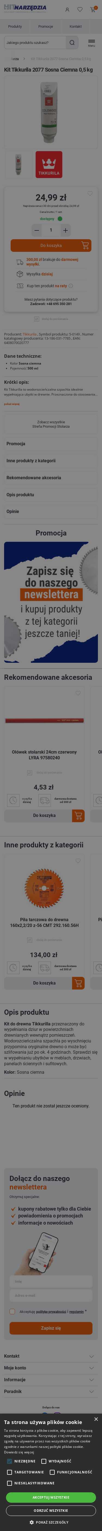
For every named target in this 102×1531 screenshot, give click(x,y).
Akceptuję (27, 1312)
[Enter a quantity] (51, 230)
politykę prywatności (51, 1311)
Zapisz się (51, 1328)
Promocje (45, 26)
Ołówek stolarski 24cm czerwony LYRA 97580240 (44, 754)
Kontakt (76, 26)
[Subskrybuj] (51, 1281)
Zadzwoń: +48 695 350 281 (51, 304)
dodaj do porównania (55, 318)
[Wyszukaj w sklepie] (35, 42)
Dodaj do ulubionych (78, 693)
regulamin (76, 1312)
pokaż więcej (12, 403)
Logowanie (67, 9)
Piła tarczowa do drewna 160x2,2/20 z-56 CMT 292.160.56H (44, 922)
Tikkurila (29, 334)
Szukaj (72, 42)
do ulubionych (91, 193)
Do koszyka (51, 245)
